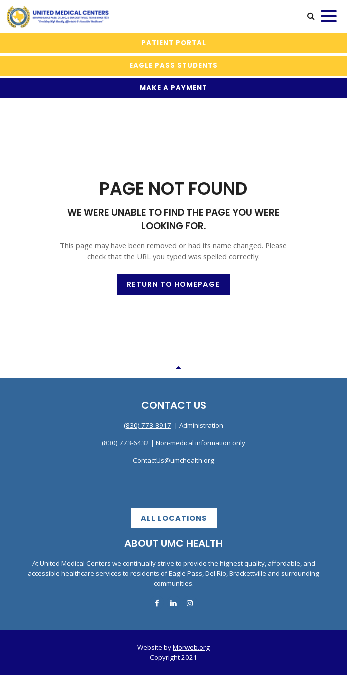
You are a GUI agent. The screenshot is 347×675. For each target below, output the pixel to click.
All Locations (174, 518)
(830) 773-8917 (147, 425)
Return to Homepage (173, 284)
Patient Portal (173, 43)
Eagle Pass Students (173, 65)
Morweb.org (191, 647)
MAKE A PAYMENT (173, 88)
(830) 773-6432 (125, 442)
